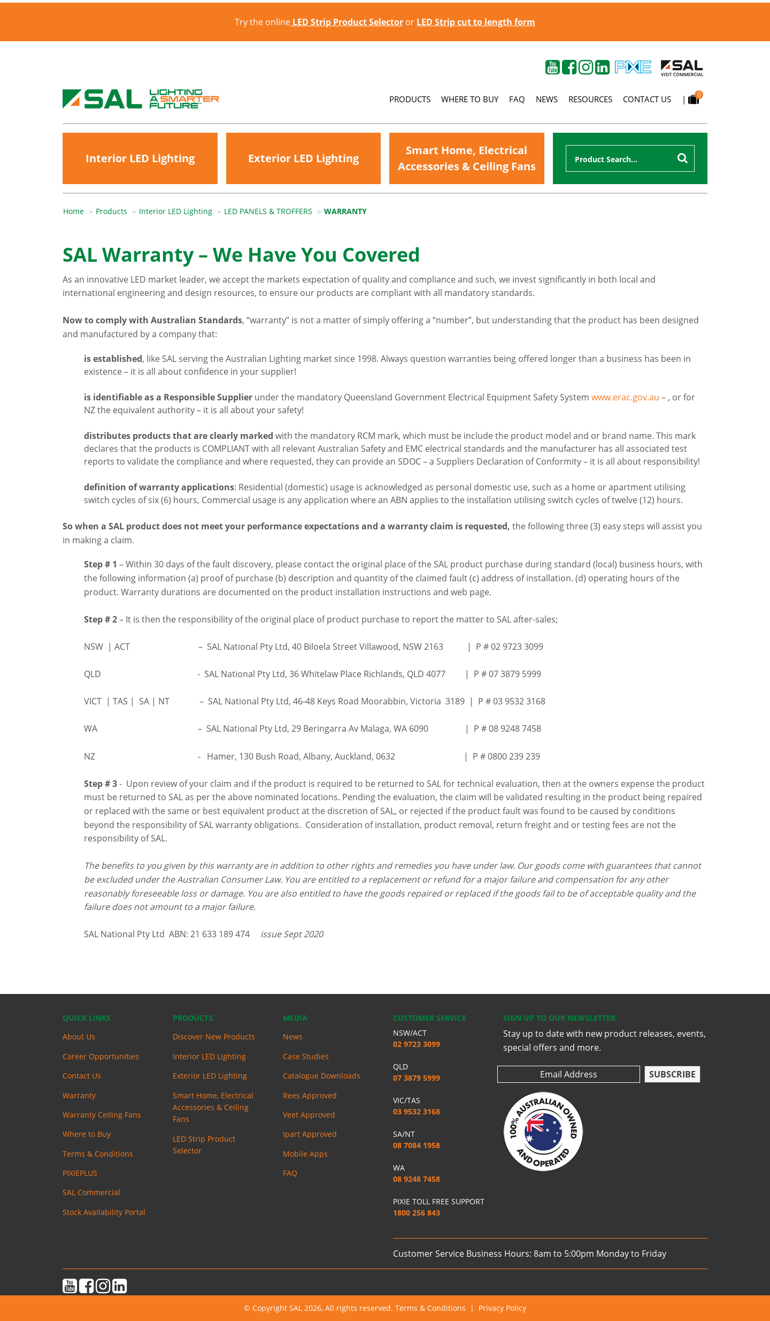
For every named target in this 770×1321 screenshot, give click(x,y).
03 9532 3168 (416, 1111)
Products (409, 99)
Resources (590, 99)
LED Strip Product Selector (204, 1145)
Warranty (79, 1095)
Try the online (319, 22)
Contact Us (647, 99)
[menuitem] (79, 211)
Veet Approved (309, 1115)
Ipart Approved (310, 1134)
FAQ (517, 99)
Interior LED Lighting (140, 158)
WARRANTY (345, 211)
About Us (79, 1036)
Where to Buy (469, 99)
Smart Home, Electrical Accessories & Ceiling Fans (467, 158)
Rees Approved (310, 1095)
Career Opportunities (101, 1056)
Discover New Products (214, 1036)
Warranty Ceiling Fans (102, 1115)
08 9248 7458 (416, 1179)
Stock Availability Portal (104, 1212)
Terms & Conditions (98, 1154)
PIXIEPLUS (80, 1173)
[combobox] (630, 158)
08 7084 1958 (416, 1145)
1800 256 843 (416, 1213)
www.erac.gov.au (625, 397)
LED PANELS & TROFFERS (268, 211)
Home (73, 211)
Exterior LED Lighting (303, 158)
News (547, 99)
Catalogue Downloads (321, 1076)
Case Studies (306, 1056)
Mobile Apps (305, 1154)
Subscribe (672, 1074)
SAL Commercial (91, 1192)
